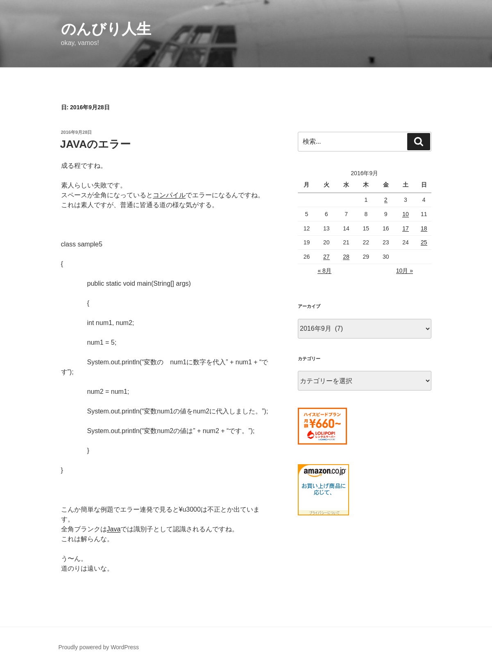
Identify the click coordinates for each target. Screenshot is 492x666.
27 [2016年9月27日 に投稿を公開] (326, 256)
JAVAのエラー (95, 144)
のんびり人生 (106, 28)
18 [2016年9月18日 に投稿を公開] (424, 228)
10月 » (404, 270)
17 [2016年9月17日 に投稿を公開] (405, 228)
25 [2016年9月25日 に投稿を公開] (424, 242)
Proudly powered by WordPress (99, 647)
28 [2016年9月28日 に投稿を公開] (346, 256)
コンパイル (169, 195)
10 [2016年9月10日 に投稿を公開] (405, 214)
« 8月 (324, 270)
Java (114, 529)
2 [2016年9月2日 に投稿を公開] (386, 199)
